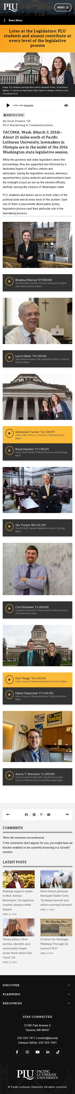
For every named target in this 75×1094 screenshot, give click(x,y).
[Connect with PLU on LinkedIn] (48, 1052)
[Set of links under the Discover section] (68, 985)
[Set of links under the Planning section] (68, 994)
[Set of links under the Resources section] (68, 1003)
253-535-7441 (48, 1042)
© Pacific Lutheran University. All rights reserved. (37, 1087)
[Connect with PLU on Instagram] (27, 1052)
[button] (10, 281)
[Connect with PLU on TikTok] (58, 1052)
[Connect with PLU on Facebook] (17, 1052)
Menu (63, 7)
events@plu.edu (48, 1038)
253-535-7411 (26, 1038)
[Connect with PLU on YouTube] (37, 1052)
